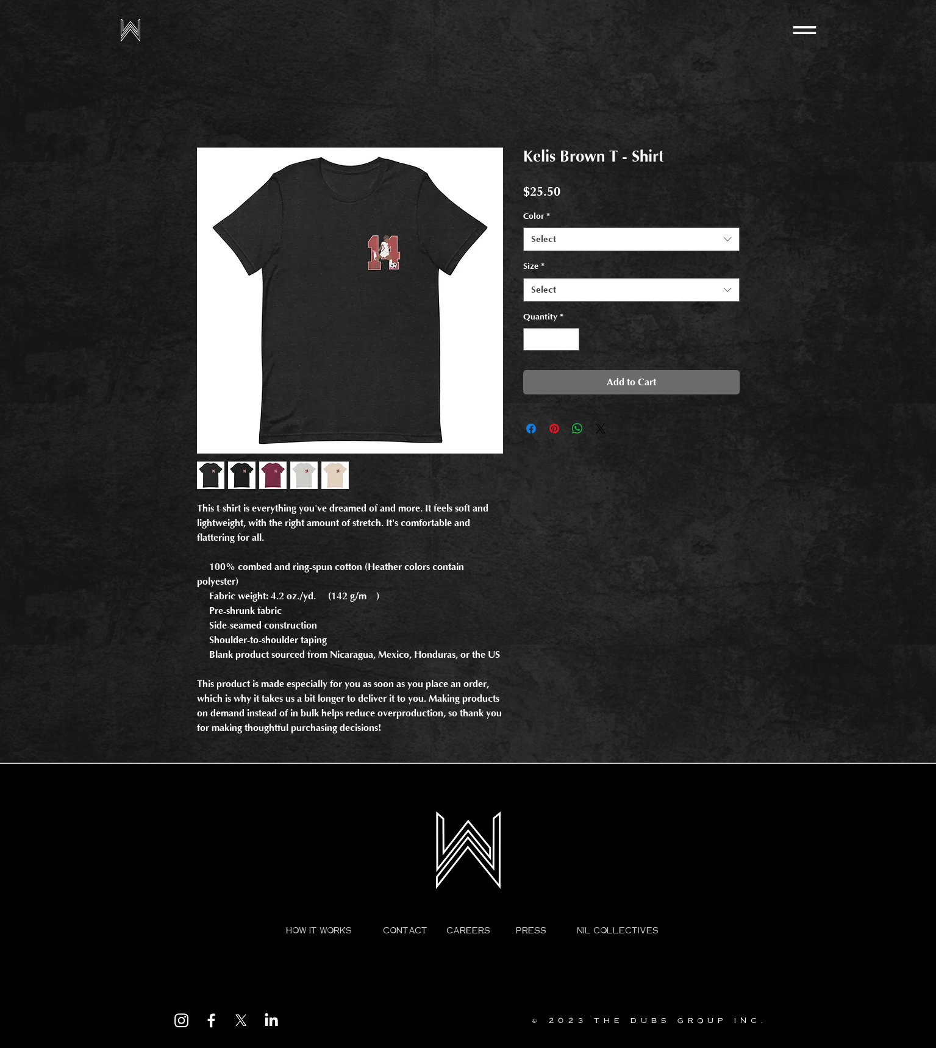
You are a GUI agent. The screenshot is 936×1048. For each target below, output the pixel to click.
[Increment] (569, 339)
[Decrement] (532, 339)
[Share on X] (600, 428)
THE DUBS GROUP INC (677, 1020)
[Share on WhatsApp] (577, 428)
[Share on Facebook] (531, 428)
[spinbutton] (551, 339)
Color (536, 216)
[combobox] (631, 239)
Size (534, 266)
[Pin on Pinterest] (554, 428)
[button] (804, 30)
